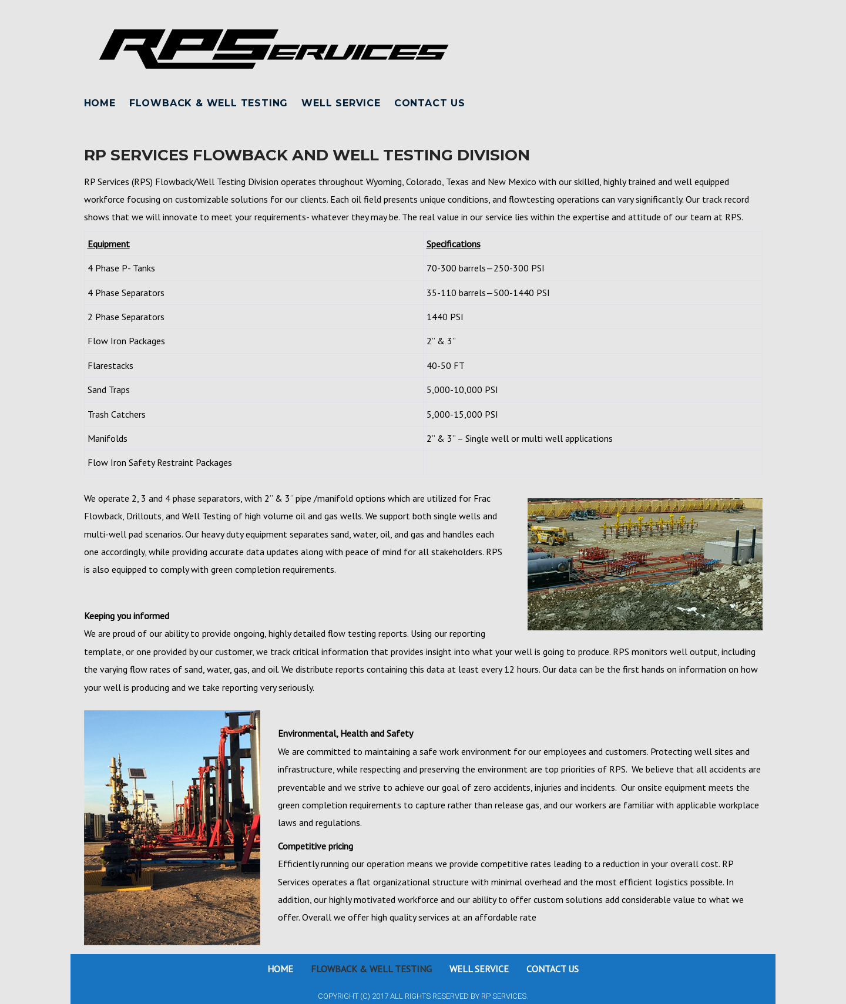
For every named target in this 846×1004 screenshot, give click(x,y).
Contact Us (429, 103)
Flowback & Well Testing (208, 103)
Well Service (341, 103)
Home (100, 103)
